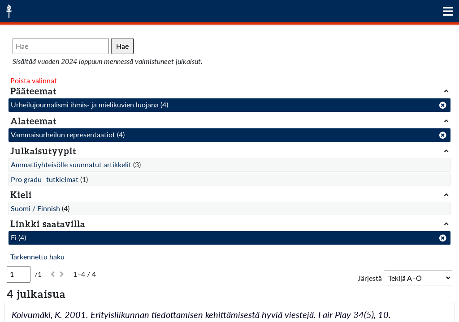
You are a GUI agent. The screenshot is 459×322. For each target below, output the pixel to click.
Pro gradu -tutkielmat (44, 179)
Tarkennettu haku (37, 256)
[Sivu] (18, 274)
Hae (122, 46)
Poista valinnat (33, 80)
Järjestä (370, 278)
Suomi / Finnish (35, 208)
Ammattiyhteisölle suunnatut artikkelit (71, 164)
